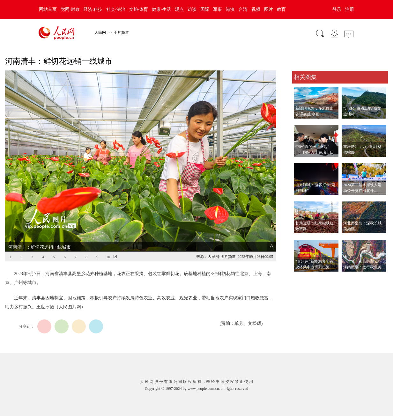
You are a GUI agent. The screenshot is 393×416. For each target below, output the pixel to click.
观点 (179, 9)
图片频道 (121, 32)
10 (108, 257)
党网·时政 (70, 9)
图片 (268, 9)
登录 (336, 9)
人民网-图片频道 (222, 256)
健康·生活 (161, 9)
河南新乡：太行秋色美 (362, 267)
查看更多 (301, 278)
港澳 (230, 9)
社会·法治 (115, 9)
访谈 (192, 9)
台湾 (243, 9)
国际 (204, 9)
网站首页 (48, 9)
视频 (255, 9)
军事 (217, 9)
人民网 (100, 32)
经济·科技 (93, 9)
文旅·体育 (138, 9)
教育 (281, 9)
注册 (349, 9)
